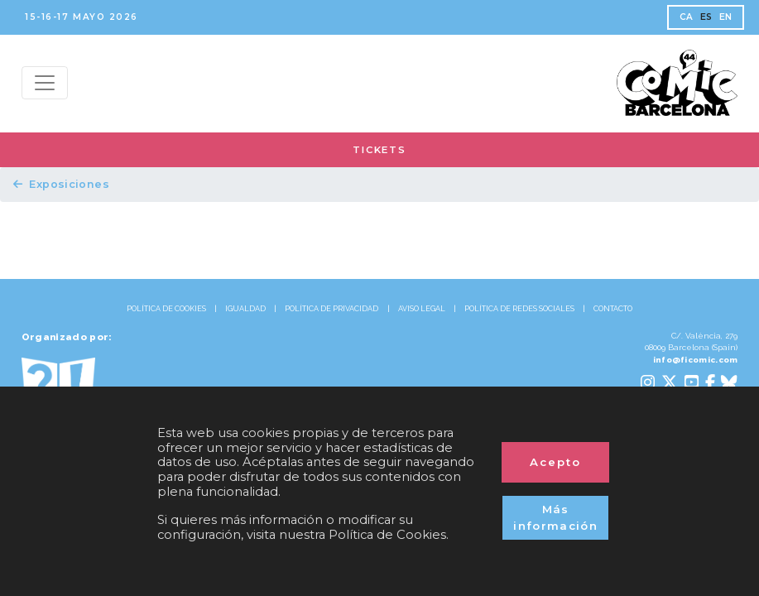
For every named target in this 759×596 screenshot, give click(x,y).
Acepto (555, 462)
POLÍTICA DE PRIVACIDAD (331, 309)
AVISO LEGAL (421, 309)
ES (706, 17)
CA (687, 17)
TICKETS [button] (379, 150)
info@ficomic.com (695, 359)
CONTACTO (612, 309)
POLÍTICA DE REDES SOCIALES (519, 309)
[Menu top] (45, 82)
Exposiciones (61, 184)
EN (726, 17)
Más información (555, 517)
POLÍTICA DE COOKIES (166, 309)
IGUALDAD (245, 309)
